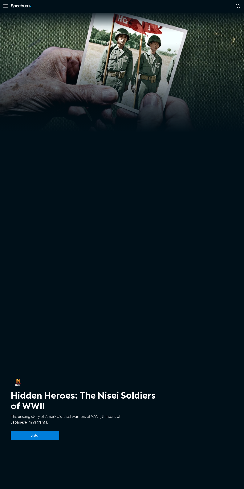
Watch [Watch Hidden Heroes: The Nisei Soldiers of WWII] (35, 435)
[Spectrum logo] (21, 6)
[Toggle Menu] (5, 6)
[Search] (238, 6)
